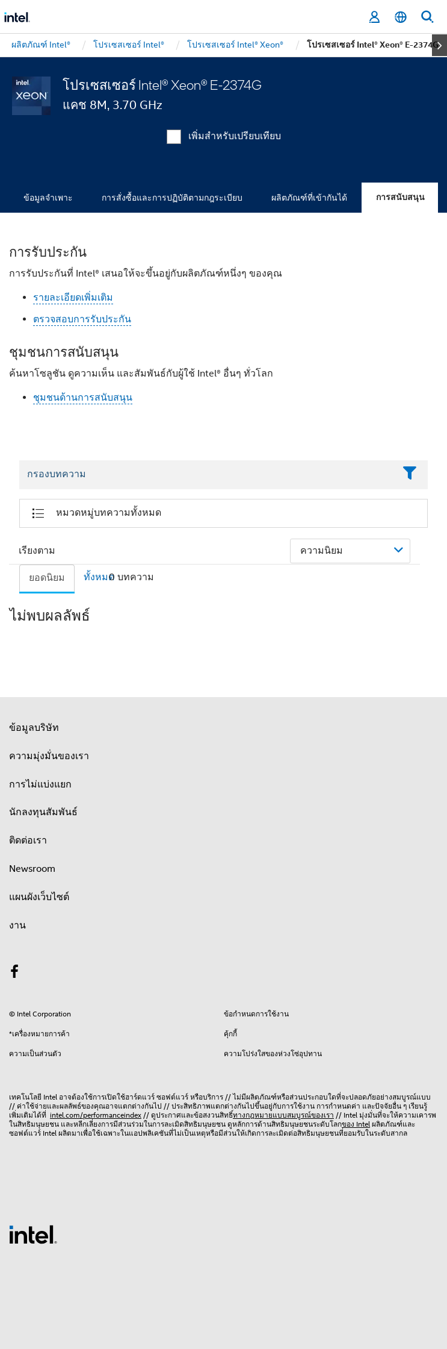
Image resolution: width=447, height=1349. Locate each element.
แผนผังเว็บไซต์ (39, 897)
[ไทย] (401, 17)
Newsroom (32, 869)
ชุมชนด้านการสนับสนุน (82, 398)
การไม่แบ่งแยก (40, 784)
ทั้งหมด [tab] (99, 577)
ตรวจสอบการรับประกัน (82, 319)
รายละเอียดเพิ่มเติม (73, 298)
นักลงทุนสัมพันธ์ (43, 812)
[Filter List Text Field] (207, 475)
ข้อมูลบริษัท (34, 728)
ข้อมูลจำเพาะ (48, 197)
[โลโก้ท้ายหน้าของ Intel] (33, 1234)
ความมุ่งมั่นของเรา (49, 756)
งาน (17, 925)
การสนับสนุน (400, 197)
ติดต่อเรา (28, 840)
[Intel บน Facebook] (14, 973)
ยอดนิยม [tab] (47, 578)
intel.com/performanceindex (95, 1114)
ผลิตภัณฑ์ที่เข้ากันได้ (309, 197)
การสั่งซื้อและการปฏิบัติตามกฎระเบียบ (172, 197)
